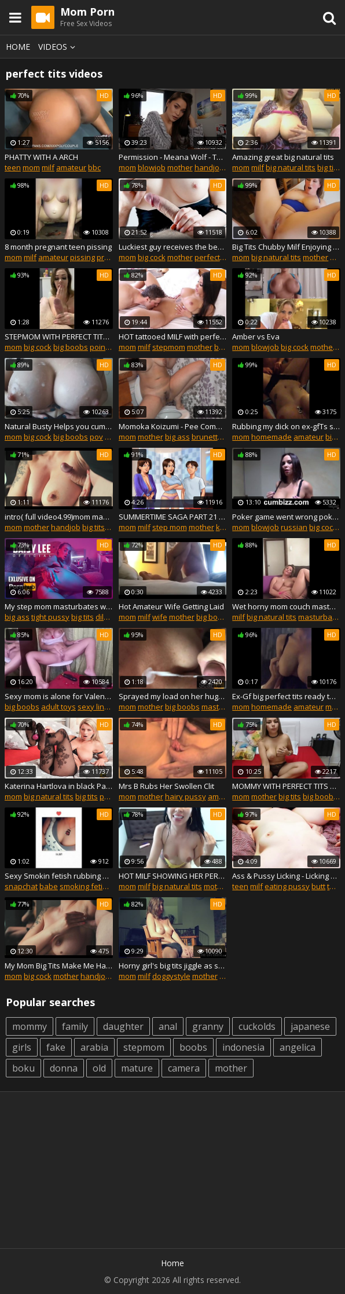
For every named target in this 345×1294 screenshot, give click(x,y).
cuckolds (257, 1026)
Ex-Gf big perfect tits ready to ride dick (286, 696)
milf (48, 167)
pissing (82, 257)
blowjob (152, 167)
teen (13, 167)
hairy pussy (185, 796)
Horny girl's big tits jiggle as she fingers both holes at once (173, 965)
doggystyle (171, 976)
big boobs (70, 347)
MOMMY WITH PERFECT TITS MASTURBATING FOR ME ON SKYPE (286, 786)
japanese (310, 1026)
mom (31, 167)
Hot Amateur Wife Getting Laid (171, 606)
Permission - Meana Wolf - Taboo (173, 157)
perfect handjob (222, 257)
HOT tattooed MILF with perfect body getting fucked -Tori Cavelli (173, 336)
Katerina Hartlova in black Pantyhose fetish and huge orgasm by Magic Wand (59, 786)
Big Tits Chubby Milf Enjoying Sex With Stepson (286, 247)
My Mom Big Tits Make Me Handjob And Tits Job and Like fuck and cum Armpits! (59, 965)
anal (168, 1026)
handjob (209, 167)
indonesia (243, 1047)
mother (180, 167)
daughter (123, 1026)
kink (223, 527)
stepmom (168, 347)
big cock (152, 257)
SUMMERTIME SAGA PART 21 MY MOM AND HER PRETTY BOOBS (173, 516)
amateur (71, 167)
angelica (297, 1047)
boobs (193, 1047)
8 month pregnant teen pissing (58, 247)
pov (96, 437)
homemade (271, 437)
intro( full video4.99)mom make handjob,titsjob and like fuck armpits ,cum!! (59, 516)
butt (318, 886)
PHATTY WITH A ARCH (41, 157)
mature (137, 1068)
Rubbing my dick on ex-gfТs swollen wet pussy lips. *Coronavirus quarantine (286, 426)
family (75, 1026)
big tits (328, 167)
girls (21, 1047)
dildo (104, 617)
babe (48, 886)
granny (207, 1026)
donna (64, 1068)
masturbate (318, 617)
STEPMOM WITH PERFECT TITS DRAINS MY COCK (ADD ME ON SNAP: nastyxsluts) (59, 336)
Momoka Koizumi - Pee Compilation (173, 426)
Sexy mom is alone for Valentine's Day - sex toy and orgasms (59, 696)
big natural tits (290, 167)
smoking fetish (85, 886)
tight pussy (50, 617)
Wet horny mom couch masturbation (286, 606)
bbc (94, 167)
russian (294, 527)
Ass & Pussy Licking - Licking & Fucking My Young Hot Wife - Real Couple (286, 876)
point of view (112, 347)
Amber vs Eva (256, 336)
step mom (169, 527)
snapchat (21, 886)
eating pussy (287, 886)
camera (184, 1068)
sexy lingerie (100, 706)
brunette (207, 437)
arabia (94, 1047)
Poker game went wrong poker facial (286, 516)
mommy (29, 1026)
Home (18, 46)
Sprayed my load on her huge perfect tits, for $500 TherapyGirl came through (173, 696)
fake (55, 1047)
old (99, 1068)
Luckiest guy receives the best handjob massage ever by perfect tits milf (173, 247)
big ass (226, 347)
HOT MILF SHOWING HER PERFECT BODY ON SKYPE (173, 876)
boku (23, 1068)
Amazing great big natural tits (283, 157)
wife (159, 617)
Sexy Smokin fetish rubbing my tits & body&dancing (59, 876)
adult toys (58, 706)
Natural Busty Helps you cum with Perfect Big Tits (59, 426)
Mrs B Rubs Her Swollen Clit (166, 786)
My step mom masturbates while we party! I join (59, 606)
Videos (58, 46)
